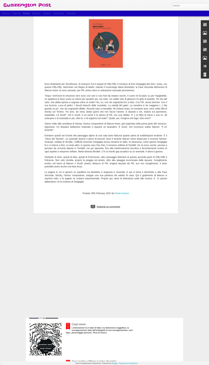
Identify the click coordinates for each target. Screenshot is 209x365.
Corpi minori (79, 324)
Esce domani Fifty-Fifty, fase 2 (89, 250)
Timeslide (71, 13)
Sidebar (47, 13)
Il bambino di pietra (83, 287)
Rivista (26, 13)
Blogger (115, 363)
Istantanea (58, 13)
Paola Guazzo (122, 145)
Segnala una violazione (128, 363)
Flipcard (17, 13)
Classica (6, 13)
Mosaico (36, 13)
